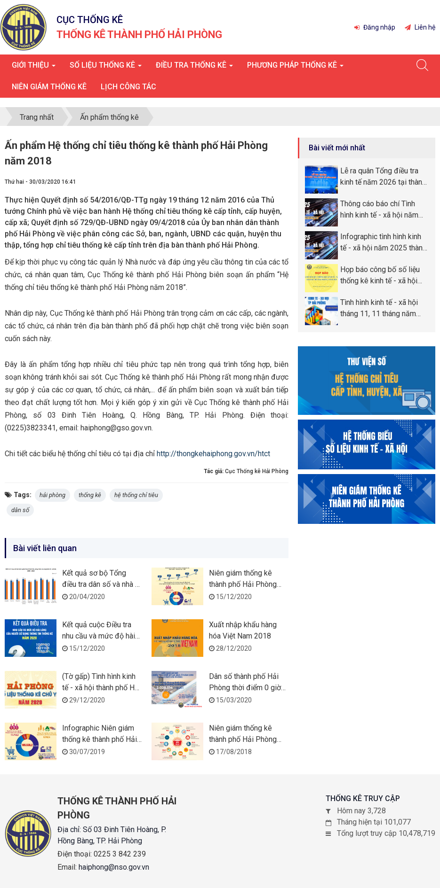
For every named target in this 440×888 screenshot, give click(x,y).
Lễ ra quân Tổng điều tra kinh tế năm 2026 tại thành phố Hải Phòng (383, 177)
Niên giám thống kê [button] (49, 86)
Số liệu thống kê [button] (106, 68)
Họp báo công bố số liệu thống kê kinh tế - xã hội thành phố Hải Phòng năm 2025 (382, 276)
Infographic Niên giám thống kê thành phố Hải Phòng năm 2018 (99, 739)
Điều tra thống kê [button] (194, 68)
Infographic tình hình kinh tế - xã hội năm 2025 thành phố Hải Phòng (383, 243)
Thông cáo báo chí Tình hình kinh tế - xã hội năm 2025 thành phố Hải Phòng (383, 210)
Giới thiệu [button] (34, 68)
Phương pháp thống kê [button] (295, 68)
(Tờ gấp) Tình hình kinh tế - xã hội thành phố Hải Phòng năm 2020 (101, 687)
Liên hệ (420, 27)
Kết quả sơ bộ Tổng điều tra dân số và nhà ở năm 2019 (100, 584)
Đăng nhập (374, 27)
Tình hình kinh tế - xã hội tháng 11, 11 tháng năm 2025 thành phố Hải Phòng (383, 308)
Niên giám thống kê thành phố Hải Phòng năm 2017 (243, 739)
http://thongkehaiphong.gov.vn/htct (213, 453)
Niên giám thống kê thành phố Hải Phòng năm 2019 (243, 584)
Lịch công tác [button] (128, 86)
